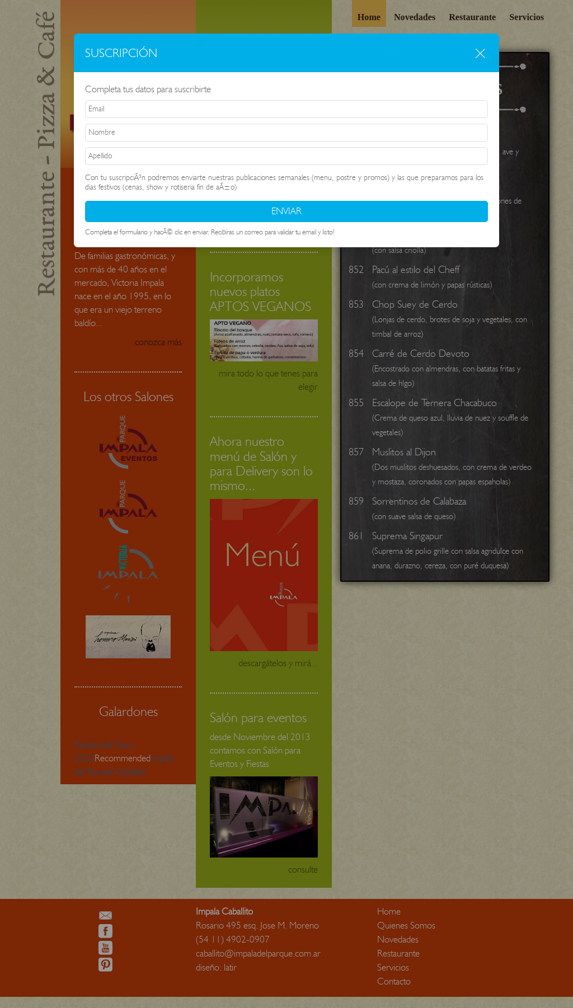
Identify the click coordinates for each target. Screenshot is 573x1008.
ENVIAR (286, 210)
